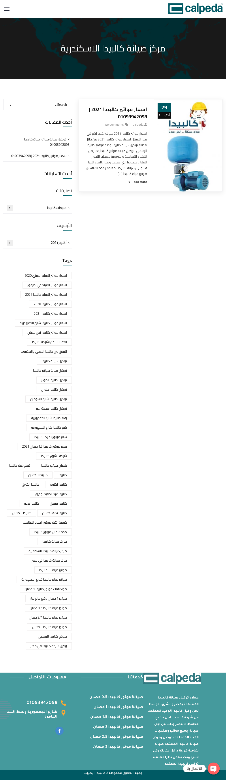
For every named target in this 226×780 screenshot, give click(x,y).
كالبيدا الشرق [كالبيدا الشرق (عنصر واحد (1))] (30, 484)
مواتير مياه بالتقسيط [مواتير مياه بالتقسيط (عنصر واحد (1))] (53, 570)
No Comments (114, 124)
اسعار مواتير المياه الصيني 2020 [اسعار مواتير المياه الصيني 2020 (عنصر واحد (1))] (45, 275)
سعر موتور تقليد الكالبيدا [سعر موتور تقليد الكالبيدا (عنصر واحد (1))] (50, 437)
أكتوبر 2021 (36, 242)
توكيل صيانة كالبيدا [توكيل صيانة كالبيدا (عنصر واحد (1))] (54, 361)
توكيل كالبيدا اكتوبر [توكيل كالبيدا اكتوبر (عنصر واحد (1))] (54, 380)
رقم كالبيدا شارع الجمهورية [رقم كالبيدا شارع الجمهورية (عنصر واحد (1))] (49, 418)
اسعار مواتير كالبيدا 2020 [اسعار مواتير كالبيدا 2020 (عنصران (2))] (50, 304)
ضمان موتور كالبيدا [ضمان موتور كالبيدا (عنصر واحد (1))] (54, 465)
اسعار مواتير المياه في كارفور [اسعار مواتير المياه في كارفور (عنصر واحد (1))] (47, 285)
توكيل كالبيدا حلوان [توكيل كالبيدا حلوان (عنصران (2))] (54, 389)
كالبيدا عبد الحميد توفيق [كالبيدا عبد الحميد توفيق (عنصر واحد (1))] (51, 494)
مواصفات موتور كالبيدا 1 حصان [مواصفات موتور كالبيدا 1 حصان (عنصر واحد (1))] (45, 589)
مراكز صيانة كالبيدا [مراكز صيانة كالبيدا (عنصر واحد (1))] (54, 541)
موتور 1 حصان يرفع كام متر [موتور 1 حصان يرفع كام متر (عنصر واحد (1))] (48, 598)
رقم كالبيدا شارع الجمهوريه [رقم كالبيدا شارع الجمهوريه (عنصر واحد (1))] (49, 427)
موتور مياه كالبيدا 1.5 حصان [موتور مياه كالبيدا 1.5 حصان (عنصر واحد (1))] (48, 608)
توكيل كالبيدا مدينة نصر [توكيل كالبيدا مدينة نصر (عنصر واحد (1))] (51, 408)
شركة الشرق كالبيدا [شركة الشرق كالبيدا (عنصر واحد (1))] (54, 456)
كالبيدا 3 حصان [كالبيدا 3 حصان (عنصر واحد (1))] (38, 475)
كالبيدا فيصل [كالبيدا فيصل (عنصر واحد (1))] (58, 503)
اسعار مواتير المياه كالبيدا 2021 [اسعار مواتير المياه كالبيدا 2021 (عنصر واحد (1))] (46, 294)
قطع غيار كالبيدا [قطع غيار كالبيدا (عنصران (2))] (19, 465)
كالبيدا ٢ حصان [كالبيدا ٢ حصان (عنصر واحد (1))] (21, 513)
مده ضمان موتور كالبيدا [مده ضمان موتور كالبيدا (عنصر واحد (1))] (50, 532)
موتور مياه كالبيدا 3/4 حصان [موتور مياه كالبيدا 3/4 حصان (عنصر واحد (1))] (48, 617)
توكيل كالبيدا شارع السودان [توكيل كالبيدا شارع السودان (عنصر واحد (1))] (48, 399)
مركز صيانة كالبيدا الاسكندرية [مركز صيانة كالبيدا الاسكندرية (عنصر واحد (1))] (47, 551)
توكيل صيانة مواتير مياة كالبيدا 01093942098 (46, 142)
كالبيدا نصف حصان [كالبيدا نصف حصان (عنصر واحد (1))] (54, 513)
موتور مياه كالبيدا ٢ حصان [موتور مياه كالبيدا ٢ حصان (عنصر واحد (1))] (49, 627)
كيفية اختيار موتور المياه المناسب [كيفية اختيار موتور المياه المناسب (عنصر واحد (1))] (45, 522)
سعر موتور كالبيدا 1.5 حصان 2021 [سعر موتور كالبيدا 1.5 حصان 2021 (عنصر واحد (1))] (44, 446)
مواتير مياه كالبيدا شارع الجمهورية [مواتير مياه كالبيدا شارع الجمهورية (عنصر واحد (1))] (44, 579)
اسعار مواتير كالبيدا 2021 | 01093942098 (118, 113)
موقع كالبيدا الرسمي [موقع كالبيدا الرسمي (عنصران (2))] (52, 636)
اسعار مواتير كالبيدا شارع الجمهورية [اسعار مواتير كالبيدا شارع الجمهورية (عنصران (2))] (43, 323)
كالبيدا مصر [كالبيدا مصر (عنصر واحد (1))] (31, 503)
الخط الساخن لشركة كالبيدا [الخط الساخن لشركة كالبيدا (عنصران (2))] (49, 342)
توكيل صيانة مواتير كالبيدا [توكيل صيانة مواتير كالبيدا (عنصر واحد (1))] (50, 370)
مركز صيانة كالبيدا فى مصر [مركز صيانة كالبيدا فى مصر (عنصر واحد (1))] (49, 560)
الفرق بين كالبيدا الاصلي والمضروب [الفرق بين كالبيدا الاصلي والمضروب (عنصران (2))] (44, 351)
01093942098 (41, 705)
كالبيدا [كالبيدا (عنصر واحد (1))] (62, 475)
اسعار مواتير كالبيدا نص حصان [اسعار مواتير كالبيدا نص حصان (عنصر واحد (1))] (47, 332)
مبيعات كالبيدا (36, 207)
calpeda (138, 124)
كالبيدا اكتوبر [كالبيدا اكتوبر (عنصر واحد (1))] (58, 484)
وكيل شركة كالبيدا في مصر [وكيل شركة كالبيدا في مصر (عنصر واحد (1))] (49, 646)
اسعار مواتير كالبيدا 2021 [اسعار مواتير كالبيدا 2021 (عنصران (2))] (50, 313)
